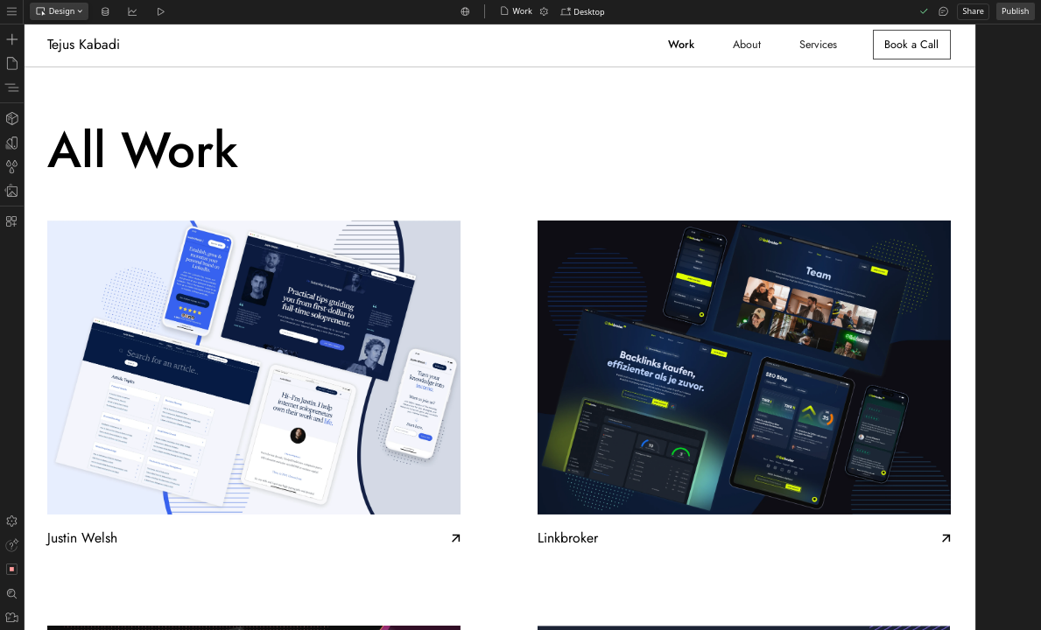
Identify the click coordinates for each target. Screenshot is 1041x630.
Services (818, 44)
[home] (86, 44)
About (747, 44)
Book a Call (911, 44)
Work (681, 44)
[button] (583, 12)
